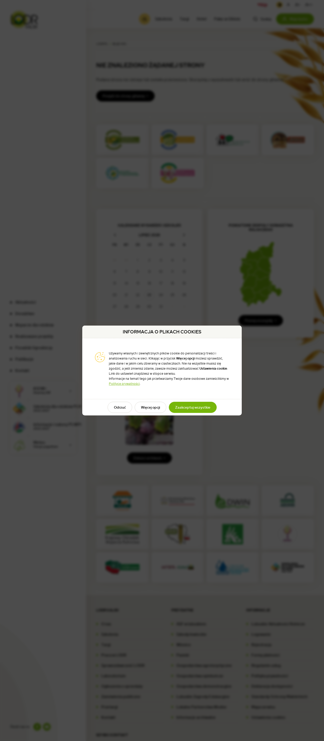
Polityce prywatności (124, 384)
